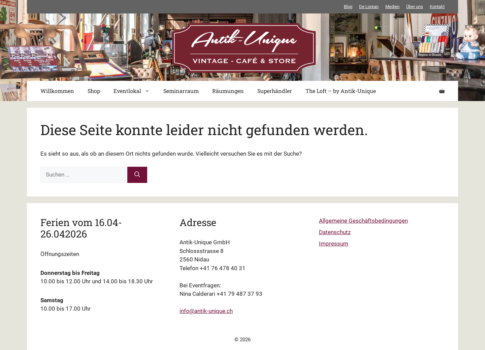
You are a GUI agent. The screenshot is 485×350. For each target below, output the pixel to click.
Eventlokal (135, 91)
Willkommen (57, 90)
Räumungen (228, 90)
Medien (392, 6)
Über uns (414, 6)
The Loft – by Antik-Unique (340, 90)
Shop (94, 90)
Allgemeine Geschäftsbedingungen (363, 220)
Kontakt (437, 6)
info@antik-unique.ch (206, 311)
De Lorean (369, 6)
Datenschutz (335, 232)
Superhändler (274, 90)
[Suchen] (137, 175)
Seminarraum (181, 90)
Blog (348, 6)
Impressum (333, 243)
